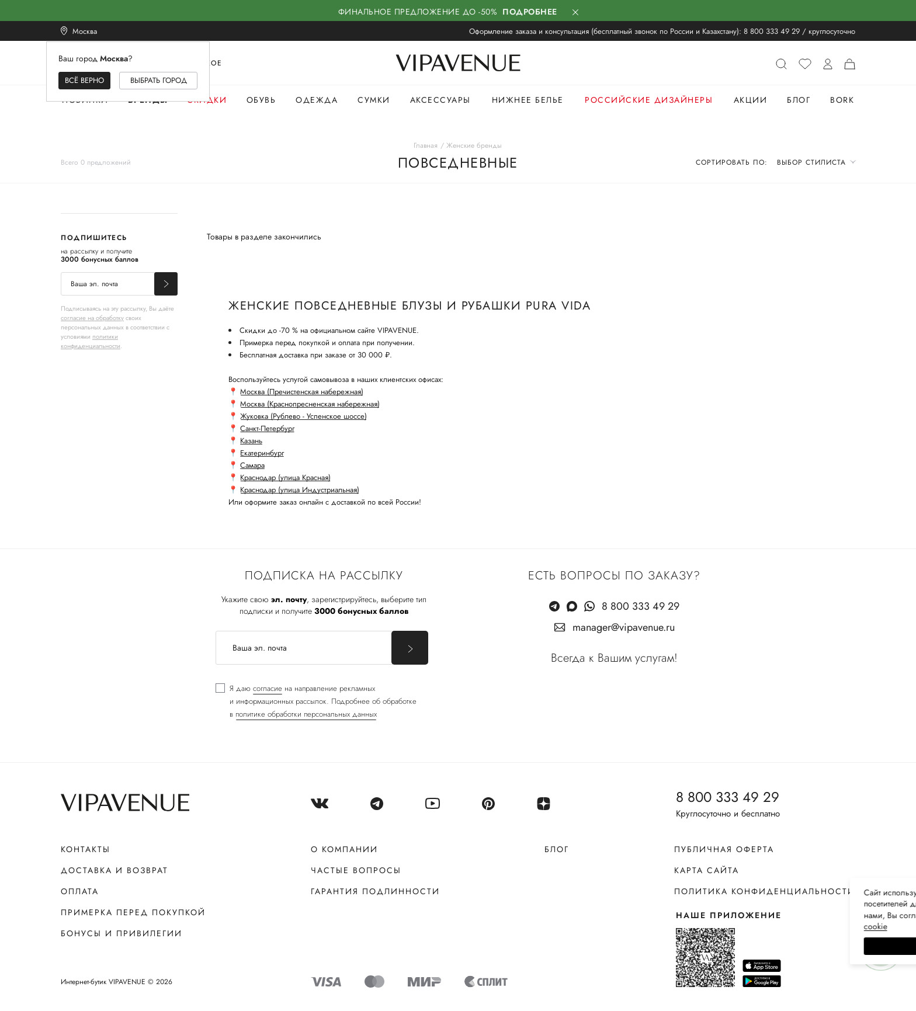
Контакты (85, 849)
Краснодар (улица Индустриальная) (299, 489)
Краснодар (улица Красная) (285, 477)
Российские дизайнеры (649, 100)
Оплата (80, 891)
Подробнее (529, 12)
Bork (842, 100)
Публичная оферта (724, 849)
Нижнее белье (528, 100)
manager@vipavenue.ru (623, 627)
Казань (251, 440)
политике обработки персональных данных (306, 714)
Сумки (374, 100)
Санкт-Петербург (267, 428)
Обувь (261, 100)
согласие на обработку (92, 317)
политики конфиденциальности (90, 341)
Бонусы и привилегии (121, 933)
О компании (344, 849)
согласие (267, 688)
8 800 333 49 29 (772, 31)
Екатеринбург (262, 452)
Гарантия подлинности (375, 891)
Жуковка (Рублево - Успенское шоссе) (303, 416)
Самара (252, 465)
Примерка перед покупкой (133, 912)
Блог (798, 100)
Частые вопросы (356, 870)
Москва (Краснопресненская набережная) (310, 403)
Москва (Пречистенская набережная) (301, 391)
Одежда (317, 100)
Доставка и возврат (114, 870)
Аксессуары (440, 100)
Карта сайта (706, 870)
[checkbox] (316, 701)
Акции (751, 100)
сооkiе (686, 926)
